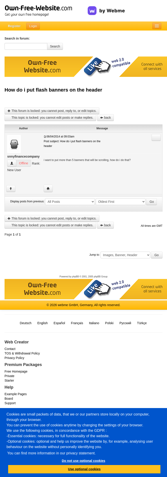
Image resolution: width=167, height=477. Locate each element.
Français (77, 323)
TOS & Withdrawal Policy (22, 353)
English (42, 323)
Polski (109, 323)
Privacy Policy (14, 358)
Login (33, 26)
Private (9, 376)
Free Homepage (16, 371)
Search (55, 46)
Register (14, 26)
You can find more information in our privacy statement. (51, 453)
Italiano (94, 323)
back (105, 117)
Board (9, 398)
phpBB (75, 276)
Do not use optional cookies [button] (83, 461)
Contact (10, 349)
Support (10, 403)
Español (59, 323)
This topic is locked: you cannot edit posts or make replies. (50, 117)
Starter (9, 380)
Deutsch (25, 323)
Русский (125, 323)
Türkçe (142, 323)
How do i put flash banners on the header (53, 90)
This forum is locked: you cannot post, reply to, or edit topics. (51, 111)
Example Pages (16, 394)
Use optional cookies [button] (84, 469)
